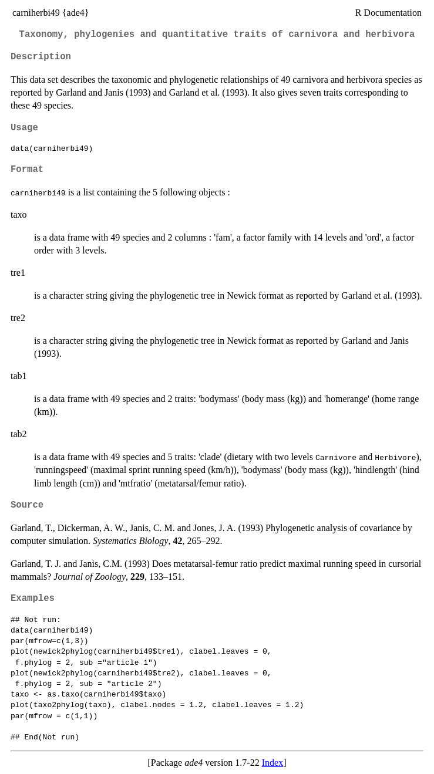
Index (272, 763)
